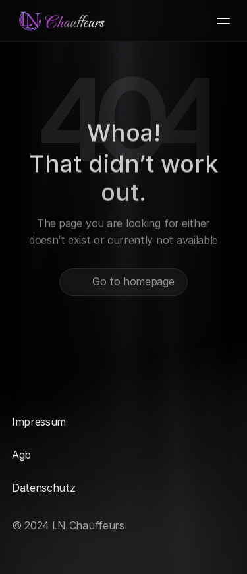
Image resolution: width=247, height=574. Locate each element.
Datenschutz (43, 487)
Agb (21, 454)
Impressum (39, 421)
